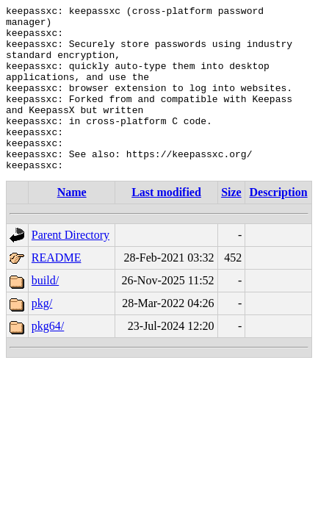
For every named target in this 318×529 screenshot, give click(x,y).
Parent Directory (70, 268)
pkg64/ (48, 359)
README (57, 290)
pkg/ (42, 336)
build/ (45, 313)
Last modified (166, 225)
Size (231, 225)
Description (279, 225)
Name (72, 225)
